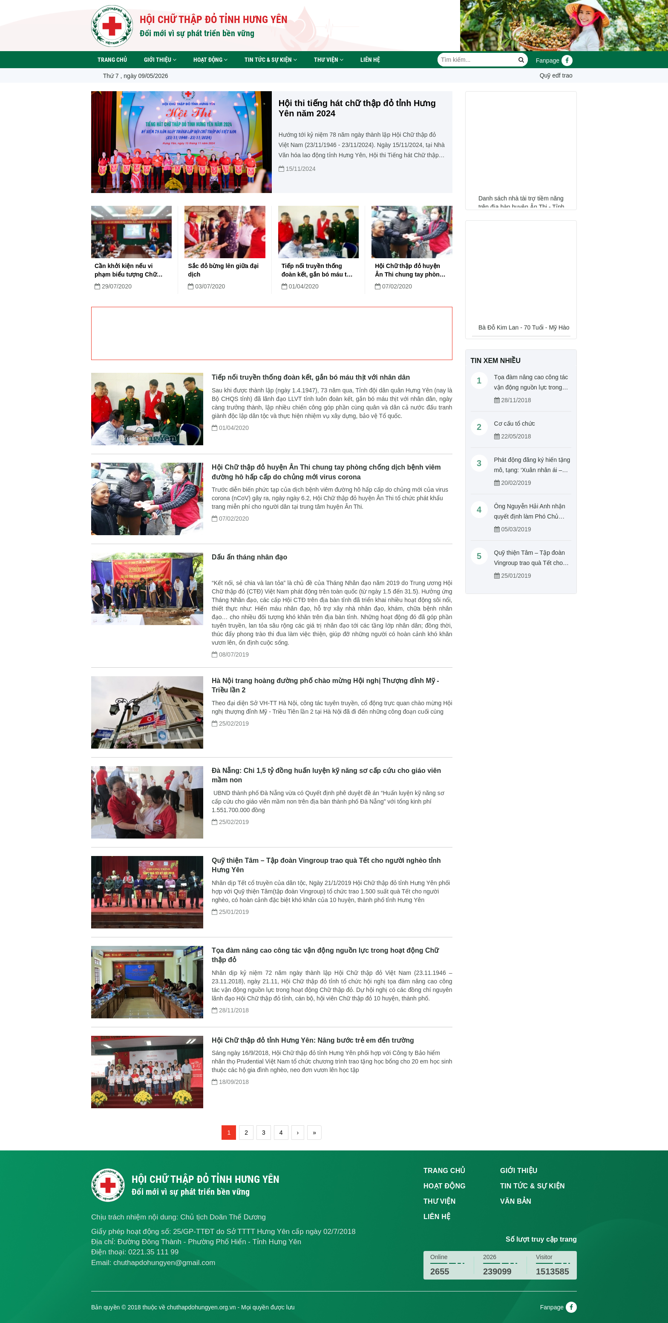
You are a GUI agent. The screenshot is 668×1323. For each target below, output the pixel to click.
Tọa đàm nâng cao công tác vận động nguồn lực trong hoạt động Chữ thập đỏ (531, 387)
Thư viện (328, 59)
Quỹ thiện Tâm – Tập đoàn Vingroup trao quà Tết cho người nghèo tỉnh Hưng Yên (531, 562)
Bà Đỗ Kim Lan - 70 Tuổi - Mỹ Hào (524, 335)
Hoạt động (210, 59)
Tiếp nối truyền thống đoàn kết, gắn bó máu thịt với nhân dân (318, 270)
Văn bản (515, 1201)
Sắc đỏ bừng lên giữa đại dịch (223, 270)
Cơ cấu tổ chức (514, 423)
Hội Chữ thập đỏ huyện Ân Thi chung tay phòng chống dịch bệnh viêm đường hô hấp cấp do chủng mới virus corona (409, 270)
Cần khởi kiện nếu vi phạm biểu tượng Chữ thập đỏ (126, 270)
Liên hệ (370, 59)
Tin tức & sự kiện (271, 59)
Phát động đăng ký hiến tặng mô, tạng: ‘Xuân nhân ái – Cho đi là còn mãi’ (532, 470)
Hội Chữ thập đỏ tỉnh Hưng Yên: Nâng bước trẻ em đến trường (313, 1040)
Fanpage (554, 60)
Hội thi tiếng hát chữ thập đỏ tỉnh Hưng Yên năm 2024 (357, 108)
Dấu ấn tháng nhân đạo (249, 557)
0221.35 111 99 (153, 1252)
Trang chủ (112, 59)
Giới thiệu (160, 59)
